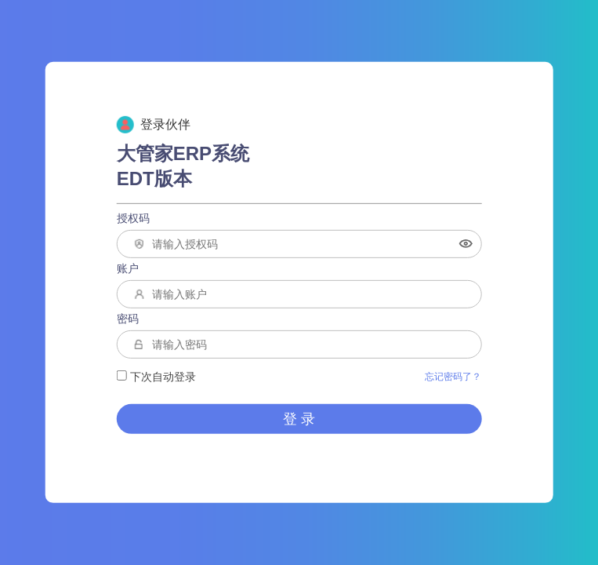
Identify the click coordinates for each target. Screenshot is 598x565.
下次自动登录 (156, 376)
